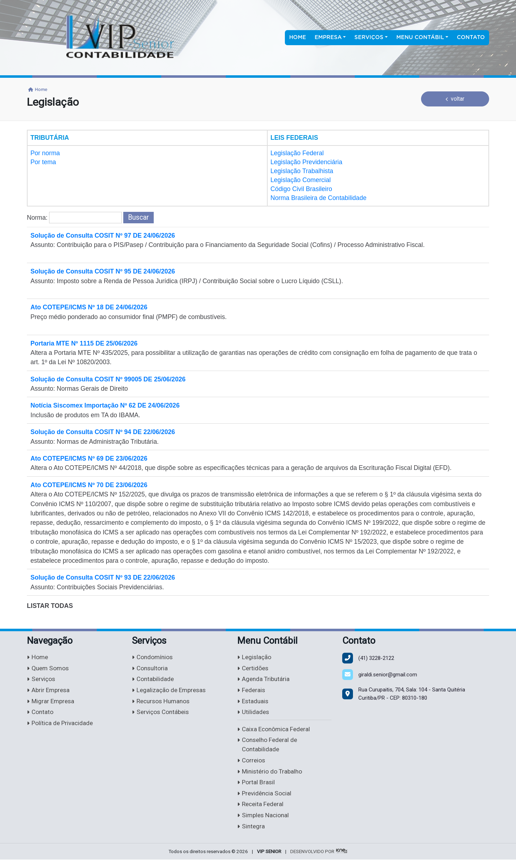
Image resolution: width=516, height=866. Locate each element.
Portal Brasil (256, 787)
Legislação (254, 657)
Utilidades (253, 714)
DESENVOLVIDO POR (312, 858)
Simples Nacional (264, 821)
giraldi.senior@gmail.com (387, 674)
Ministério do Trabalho (271, 776)
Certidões (253, 669)
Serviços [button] (368, 37)
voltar (455, 98)
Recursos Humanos (163, 703)
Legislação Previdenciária (307, 162)
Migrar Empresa (51, 703)
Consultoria (150, 669)
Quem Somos (49, 669)
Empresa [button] (328, 37)
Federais (251, 691)
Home (297, 37)
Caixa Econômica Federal (275, 732)
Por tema (43, 162)
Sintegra (251, 833)
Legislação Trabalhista (302, 171)
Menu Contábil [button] (420, 37)
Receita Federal (261, 810)
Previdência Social (265, 799)
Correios (251, 764)
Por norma (45, 153)
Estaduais (253, 703)
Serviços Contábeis (162, 714)
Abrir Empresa (49, 691)
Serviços (42, 680)
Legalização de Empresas (170, 691)
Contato (471, 37)
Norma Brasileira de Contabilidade (319, 197)
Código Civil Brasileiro (301, 188)
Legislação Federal (297, 153)
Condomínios (153, 657)
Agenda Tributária (264, 680)
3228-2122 (376, 658)
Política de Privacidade (61, 726)
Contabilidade (153, 680)
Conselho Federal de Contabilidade (268, 748)
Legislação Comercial (301, 180)
